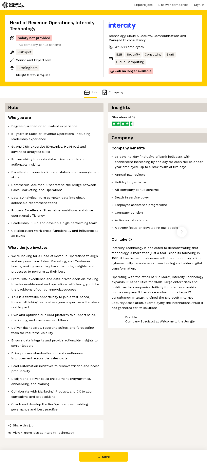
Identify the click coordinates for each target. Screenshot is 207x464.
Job (90, 92)
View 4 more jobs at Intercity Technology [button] (41, 433)
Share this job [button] (21, 425)
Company (112, 92)
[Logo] (13, 5)
